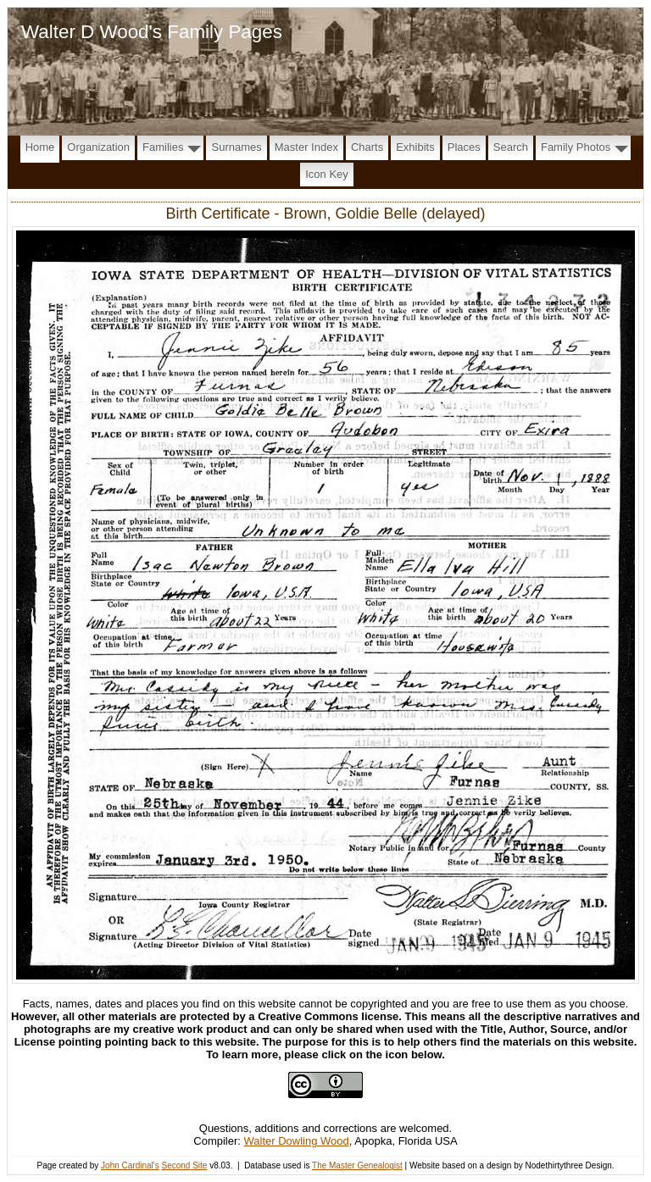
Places (464, 147)
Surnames (236, 147)
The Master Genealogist (357, 1165)
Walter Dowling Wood (296, 1141)
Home (40, 147)
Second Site (184, 1165)
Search (510, 147)
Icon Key (326, 174)
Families (162, 147)
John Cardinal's (130, 1165)
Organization (98, 147)
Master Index (306, 147)
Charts (367, 147)
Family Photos (575, 147)
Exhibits (415, 147)
